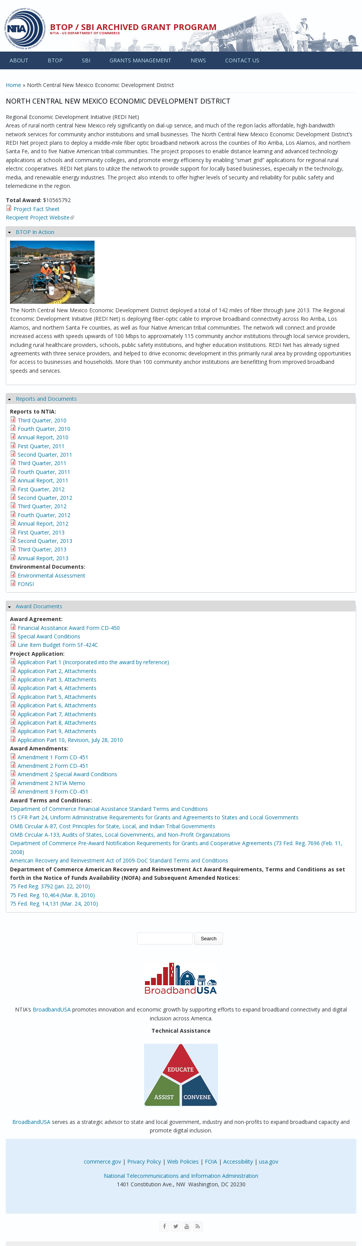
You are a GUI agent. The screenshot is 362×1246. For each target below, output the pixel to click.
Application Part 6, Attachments (57, 705)
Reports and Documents (46, 398)
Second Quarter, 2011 (45, 454)
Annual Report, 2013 (43, 558)
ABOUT (19, 60)
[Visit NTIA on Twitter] (175, 1226)
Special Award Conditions (49, 636)
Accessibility (238, 1161)
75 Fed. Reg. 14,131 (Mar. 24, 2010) (54, 903)
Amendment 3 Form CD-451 (53, 791)
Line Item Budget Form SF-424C (58, 644)
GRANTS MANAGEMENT (140, 60)
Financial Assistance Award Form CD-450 (69, 627)
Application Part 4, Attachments (57, 688)
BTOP (55, 60)
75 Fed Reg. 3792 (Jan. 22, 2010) (50, 886)
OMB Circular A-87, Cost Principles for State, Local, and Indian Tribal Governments (112, 826)
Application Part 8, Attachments (57, 722)
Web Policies (183, 1161)
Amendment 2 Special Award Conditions (67, 774)
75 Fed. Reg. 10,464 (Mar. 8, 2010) (52, 895)
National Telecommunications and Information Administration (181, 1175)
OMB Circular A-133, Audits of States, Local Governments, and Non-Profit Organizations (120, 834)
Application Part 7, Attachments (57, 714)
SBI (86, 60)
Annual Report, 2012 (43, 523)
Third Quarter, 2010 (42, 420)
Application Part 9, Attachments (57, 731)
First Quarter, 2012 (41, 489)
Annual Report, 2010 (43, 437)
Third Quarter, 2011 (42, 463)
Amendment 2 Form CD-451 (53, 765)
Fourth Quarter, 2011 (44, 472)
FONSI (26, 584)
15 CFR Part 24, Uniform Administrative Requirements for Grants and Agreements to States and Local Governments (154, 817)
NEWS (198, 60)
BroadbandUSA (52, 1009)
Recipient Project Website (40, 217)
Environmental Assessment (51, 575)
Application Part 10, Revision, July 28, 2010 (70, 740)
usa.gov (268, 1161)
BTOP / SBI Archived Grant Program (133, 26)
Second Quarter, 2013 (45, 540)
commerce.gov (102, 1161)
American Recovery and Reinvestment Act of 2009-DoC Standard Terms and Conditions (119, 860)
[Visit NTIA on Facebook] (164, 1226)
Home (13, 85)
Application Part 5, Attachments (57, 696)
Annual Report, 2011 (43, 480)
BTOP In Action (35, 232)
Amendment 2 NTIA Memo (51, 783)
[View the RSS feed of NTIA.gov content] (198, 1226)
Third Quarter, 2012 (42, 506)
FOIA (211, 1161)
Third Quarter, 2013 (42, 549)
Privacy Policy (144, 1161)
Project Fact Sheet (36, 209)
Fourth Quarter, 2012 (44, 515)
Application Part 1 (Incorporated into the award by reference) (93, 662)
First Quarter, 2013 (41, 532)
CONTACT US (242, 60)
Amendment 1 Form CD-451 (53, 757)
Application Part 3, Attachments (57, 679)
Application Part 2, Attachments (57, 671)
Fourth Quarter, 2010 (44, 428)
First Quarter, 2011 (41, 446)
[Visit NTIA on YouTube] (186, 1226)
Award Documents (39, 606)
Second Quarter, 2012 (45, 497)
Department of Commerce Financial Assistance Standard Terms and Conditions (109, 808)
